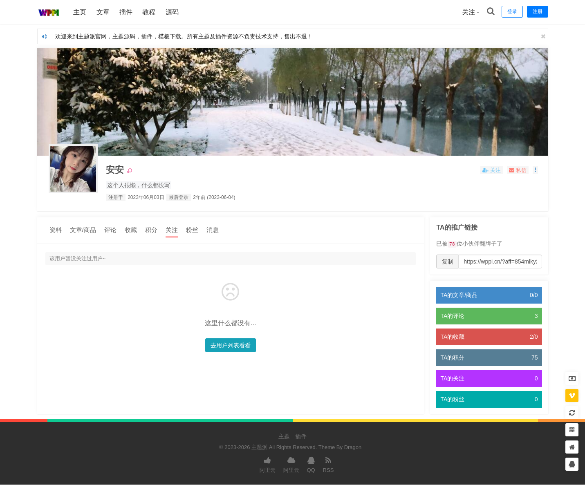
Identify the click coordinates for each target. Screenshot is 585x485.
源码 (172, 12)
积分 (151, 229)
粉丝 (192, 229)
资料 (55, 229)
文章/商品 (83, 229)
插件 (126, 12)
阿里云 (268, 465)
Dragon (353, 447)
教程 (149, 12)
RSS (328, 465)
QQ (311, 465)
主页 (80, 12)
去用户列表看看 (228, 345)
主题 (284, 436)
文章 (103, 12)
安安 (116, 170)
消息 (212, 229)
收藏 (131, 229)
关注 (172, 229)
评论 (110, 229)
